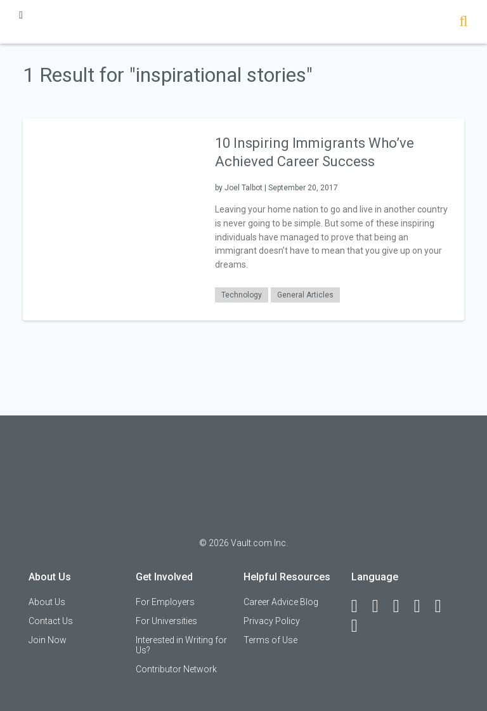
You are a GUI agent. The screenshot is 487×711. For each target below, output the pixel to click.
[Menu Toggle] (21, 15)
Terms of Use (270, 640)
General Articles (305, 294)
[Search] (463, 22)
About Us (47, 602)
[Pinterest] (444, 606)
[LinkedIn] (381, 606)
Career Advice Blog (281, 602)
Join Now (48, 640)
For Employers (165, 602)
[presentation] (111, 219)
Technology (241, 294)
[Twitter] (402, 606)
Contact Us (51, 621)
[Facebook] (360, 606)
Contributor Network (176, 669)
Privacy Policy (272, 621)
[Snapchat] (360, 626)
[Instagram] (423, 606)
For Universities (166, 621)
